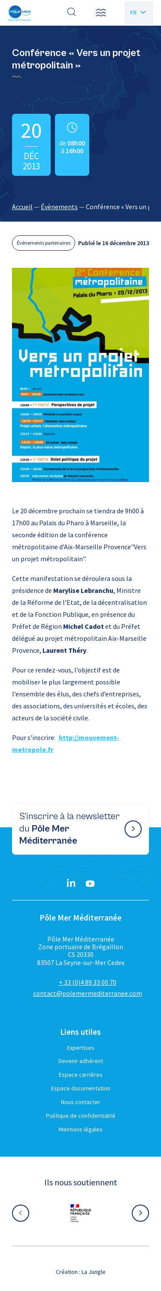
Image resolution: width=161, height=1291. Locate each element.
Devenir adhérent (80, 1061)
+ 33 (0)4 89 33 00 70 (87, 982)
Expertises (80, 1047)
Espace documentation (80, 1088)
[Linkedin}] (71, 884)
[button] (100, 12)
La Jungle (94, 1272)
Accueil (22, 206)
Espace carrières (81, 1074)
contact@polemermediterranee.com (87, 993)
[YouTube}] (90, 884)
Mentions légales (81, 1129)
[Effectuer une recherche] (72, 13)
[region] (80, 206)
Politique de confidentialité (80, 1115)
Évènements (59, 206)
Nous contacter (80, 1102)
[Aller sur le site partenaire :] (80, 1213)
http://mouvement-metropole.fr (65, 743)
